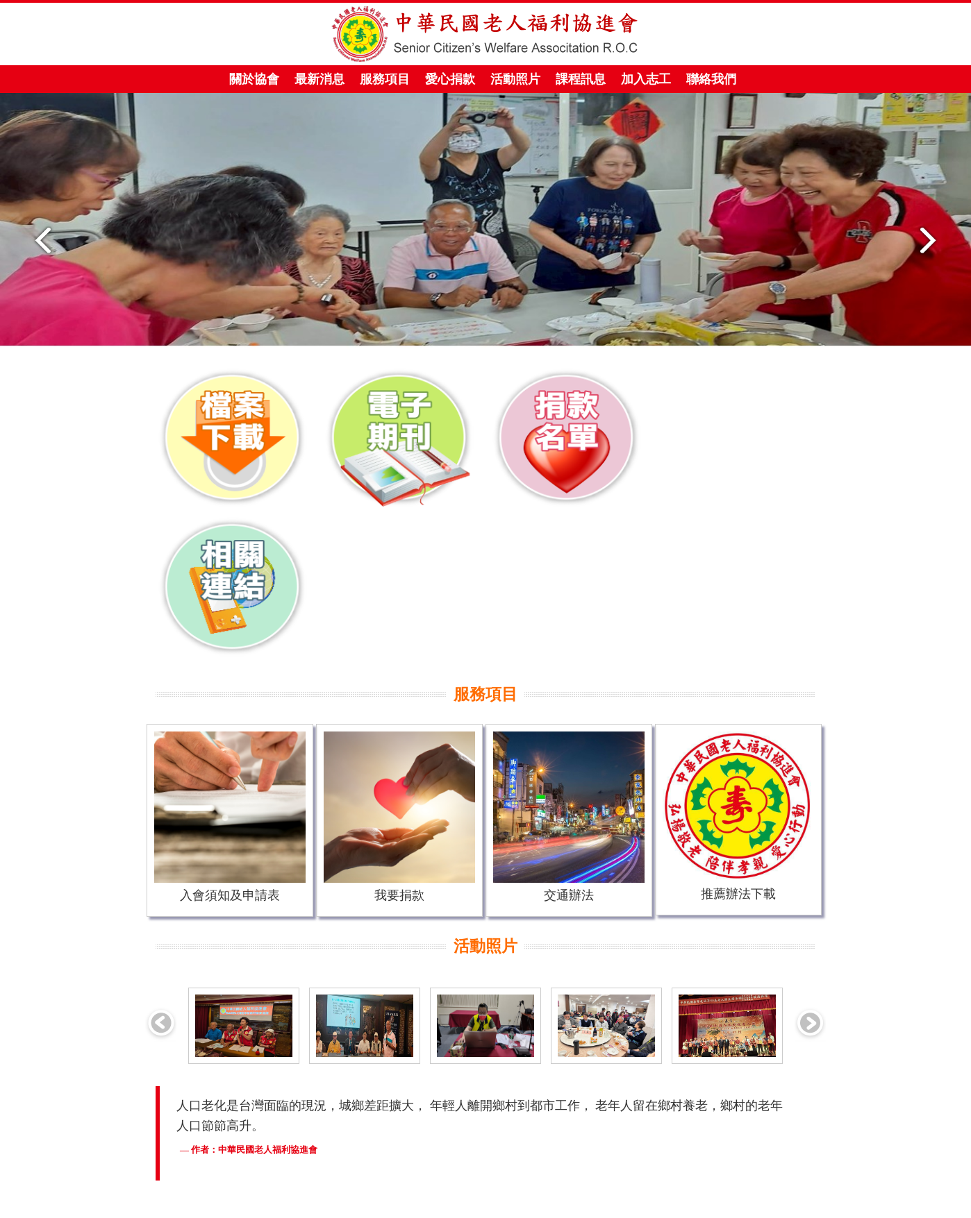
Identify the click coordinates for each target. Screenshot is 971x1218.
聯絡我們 (711, 79)
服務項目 (381, 82)
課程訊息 (581, 79)
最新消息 (319, 79)
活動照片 (515, 79)
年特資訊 (437, 1207)
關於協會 (250, 82)
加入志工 (646, 79)
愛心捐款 (446, 82)
